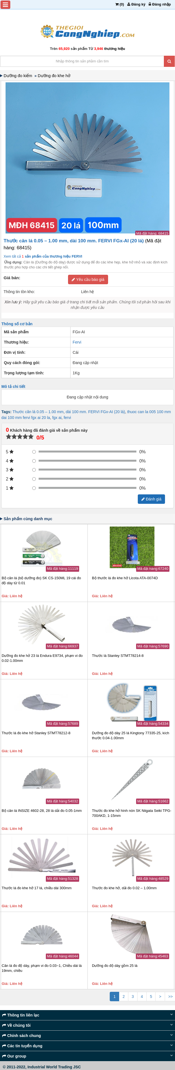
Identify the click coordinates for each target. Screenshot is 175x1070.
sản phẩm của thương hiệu (53, 256)
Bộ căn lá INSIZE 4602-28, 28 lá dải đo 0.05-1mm (42, 811)
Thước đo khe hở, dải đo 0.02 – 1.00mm (124, 888)
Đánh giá (151, 499)
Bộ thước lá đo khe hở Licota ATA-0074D (125, 578)
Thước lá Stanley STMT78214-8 (118, 656)
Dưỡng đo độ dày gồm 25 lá (115, 966)
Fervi (77, 342)
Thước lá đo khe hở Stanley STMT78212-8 (36, 733)
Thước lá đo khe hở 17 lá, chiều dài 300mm (37, 888)
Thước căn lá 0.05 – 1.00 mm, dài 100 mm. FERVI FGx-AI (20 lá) (74, 240)
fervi (67, 417)
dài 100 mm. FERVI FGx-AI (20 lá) (95, 412)
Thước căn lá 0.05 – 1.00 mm (38, 412)
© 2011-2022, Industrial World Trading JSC (42, 1067)
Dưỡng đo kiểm (19, 75)
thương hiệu (114, 49)
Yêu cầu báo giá (88, 279)
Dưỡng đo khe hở (54, 75)
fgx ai (56, 417)
